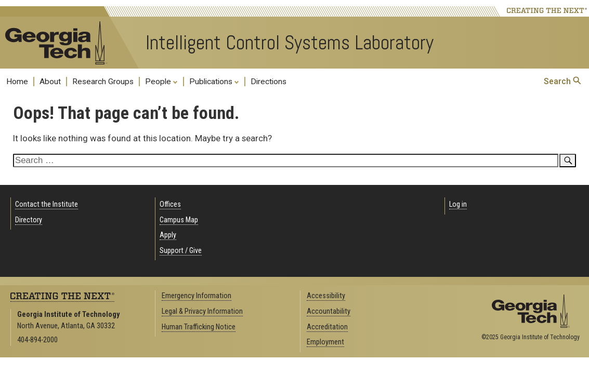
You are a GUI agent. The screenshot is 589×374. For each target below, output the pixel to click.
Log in (458, 204)
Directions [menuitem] (268, 81)
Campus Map (179, 220)
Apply (168, 235)
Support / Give (181, 250)
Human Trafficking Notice (198, 327)
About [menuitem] (50, 81)
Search (562, 81)
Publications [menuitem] (214, 81)
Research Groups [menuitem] (103, 81)
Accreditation (327, 327)
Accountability (328, 311)
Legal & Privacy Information (202, 311)
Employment (325, 342)
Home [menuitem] (17, 81)
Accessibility (326, 295)
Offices (170, 204)
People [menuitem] (161, 81)
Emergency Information (196, 295)
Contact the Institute (46, 204)
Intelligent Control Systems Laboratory (290, 42)
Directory (28, 220)
